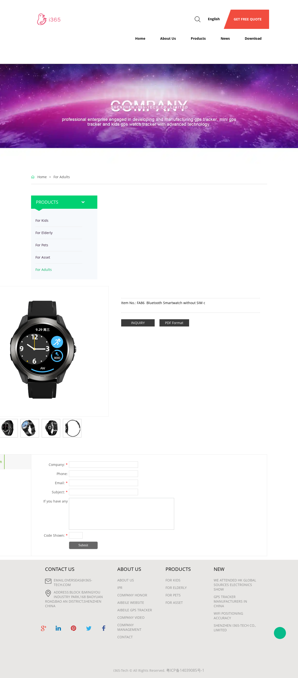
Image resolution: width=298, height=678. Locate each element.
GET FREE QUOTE (246, 19)
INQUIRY (138, 322)
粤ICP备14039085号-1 (185, 670)
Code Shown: (56, 535)
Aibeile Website (130, 602)
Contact (125, 637)
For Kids (41, 220)
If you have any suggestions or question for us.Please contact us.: (50, 502)
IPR (119, 587)
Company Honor (132, 595)
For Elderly (44, 232)
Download (253, 38)
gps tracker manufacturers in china (230, 601)
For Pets (41, 245)
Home (140, 38)
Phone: (62, 473)
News (225, 38)
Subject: (60, 492)
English (214, 19)
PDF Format (174, 322)
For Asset (42, 257)
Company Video (131, 617)
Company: (58, 464)
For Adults (61, 177)
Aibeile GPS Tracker (134, 610)
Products (198, 38)
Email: (61, 483)
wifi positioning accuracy (228, 615)
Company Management (129, 627)
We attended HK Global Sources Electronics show (235, 585)
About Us (168, 38)
